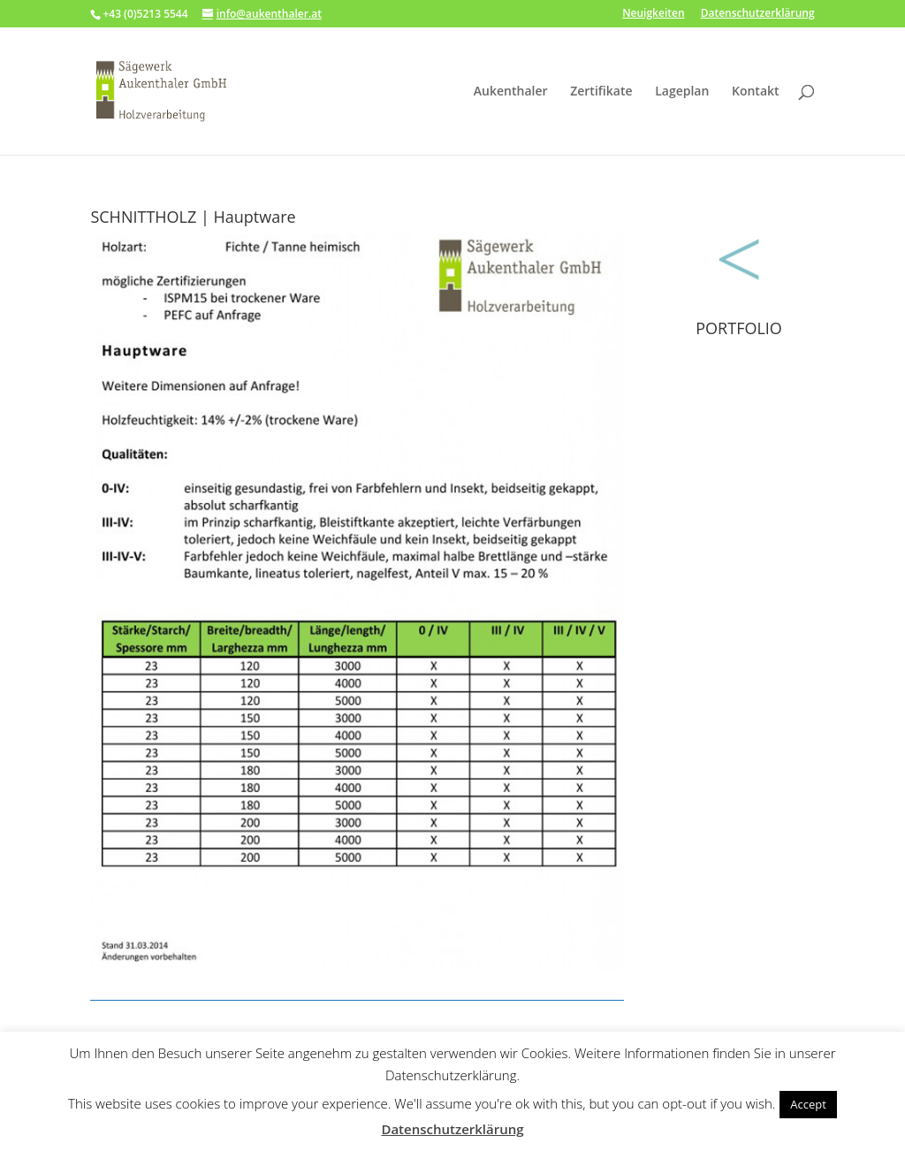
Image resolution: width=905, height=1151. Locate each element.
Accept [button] (808, 1104)
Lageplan (682, 92)
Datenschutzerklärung (758, 14)
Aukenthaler (511, 92)
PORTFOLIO (739, 328)
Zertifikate (601, 92)
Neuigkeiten (653, 14)
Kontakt (756, 92)
